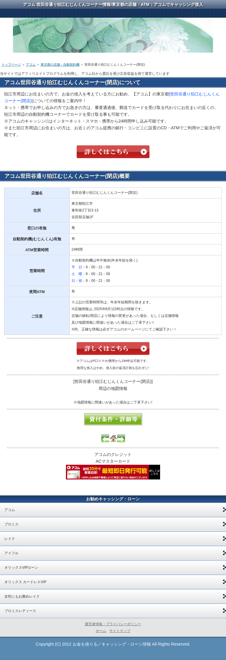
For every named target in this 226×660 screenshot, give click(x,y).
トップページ (11, 64)
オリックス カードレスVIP (25, 582)
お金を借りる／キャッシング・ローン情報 (112, 644)
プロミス (11, 524)
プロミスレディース (20, 611)
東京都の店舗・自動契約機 (60, 64)
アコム (31, 64)
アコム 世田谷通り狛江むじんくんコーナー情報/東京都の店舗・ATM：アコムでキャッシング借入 (113, 4)
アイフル (11, 553)
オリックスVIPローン (21, 567)
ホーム (101, 631)
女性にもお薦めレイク (22, 596)
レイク (9, 539)
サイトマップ (119, 631)
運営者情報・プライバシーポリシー (113, 624)
